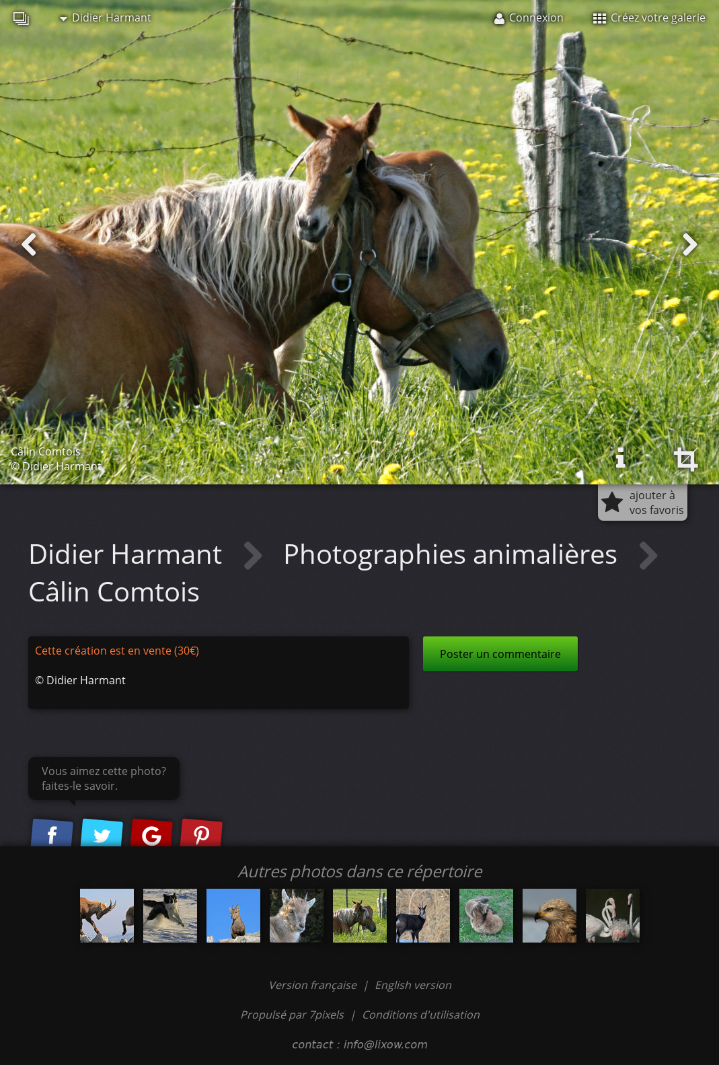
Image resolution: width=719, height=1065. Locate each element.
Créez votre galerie (649, 17)
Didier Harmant (105, 17)
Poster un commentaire (500, 654)
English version (413, 985)
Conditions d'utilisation (421, 1014)
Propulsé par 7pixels (292, 1014)
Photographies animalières (453, 553)
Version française (313, 985)
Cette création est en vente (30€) (117, 650)
